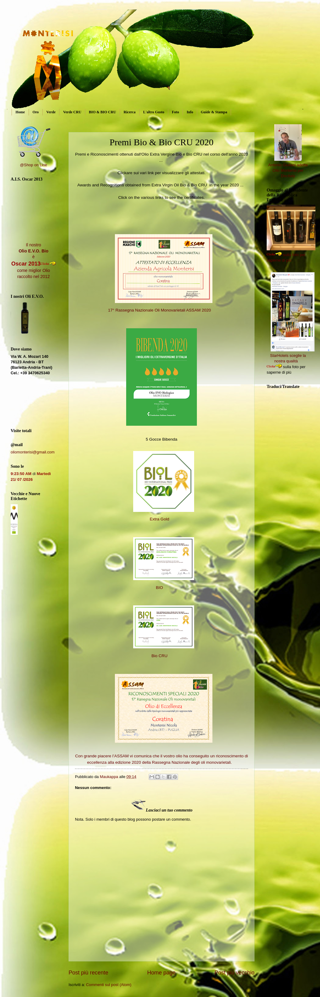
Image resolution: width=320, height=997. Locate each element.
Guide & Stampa (214, 112)
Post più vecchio (234, 973)
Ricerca (130, 112)
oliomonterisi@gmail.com (33, 452)
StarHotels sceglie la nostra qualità (292, 355)
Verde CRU (72, 112)
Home (20, 112)
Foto (175, 112)
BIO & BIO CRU (102, 112)
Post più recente (88, 973)
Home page (161, 973)
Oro (36, 112)
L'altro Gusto (153, 112)
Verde (50, 112)
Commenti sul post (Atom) (108, 984)
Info (190, 112)
